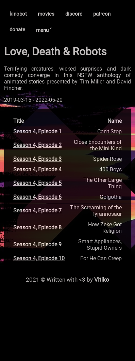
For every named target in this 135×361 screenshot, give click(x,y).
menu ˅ (43, 30)
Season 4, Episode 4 (37, 169)
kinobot (18, 14)
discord (73, 14)
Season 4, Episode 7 (37, 210)
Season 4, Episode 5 (37, 183)
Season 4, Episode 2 (37, 145)
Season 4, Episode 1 (37, 131)
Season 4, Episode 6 (37, 197)
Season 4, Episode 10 (39, 258)
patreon (102, 14)
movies (46, 14)
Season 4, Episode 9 (37, 244)
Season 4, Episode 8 (37, 227)
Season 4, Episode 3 (37, 159)
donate (17, 29)
